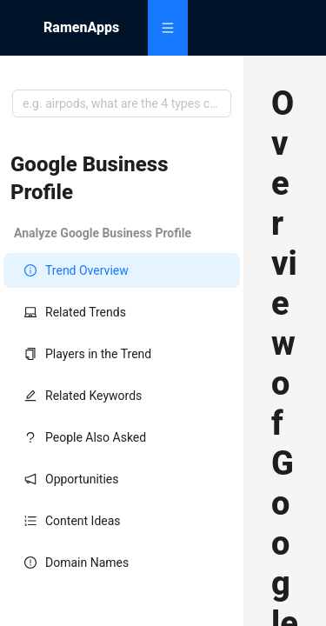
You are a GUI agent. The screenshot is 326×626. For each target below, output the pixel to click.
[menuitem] (168, 28)
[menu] (215, 28)
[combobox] (122, 103)
